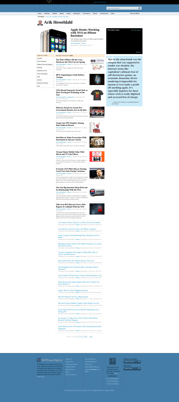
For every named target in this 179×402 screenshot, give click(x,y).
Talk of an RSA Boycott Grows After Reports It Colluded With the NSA (71, 205)
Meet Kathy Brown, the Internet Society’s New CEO (76, 261)
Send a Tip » (89, 364)
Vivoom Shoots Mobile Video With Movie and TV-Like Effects (70, 153)
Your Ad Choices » (90, 359)
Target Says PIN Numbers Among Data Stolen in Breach (70, 124)
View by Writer (134, 13)
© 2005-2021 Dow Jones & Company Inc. (77, 390)
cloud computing (42, 74)
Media (62, 13)
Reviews (47, 13)
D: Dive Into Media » (112, 381)
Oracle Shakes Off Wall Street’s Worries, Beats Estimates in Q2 (79, 275)
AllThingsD (49, 8)
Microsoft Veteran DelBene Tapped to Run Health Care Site (78, 303)
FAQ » (67, 372)
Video (112, 13)
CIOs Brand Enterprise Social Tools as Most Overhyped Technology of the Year (72, 92)
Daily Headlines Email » (92, 367)
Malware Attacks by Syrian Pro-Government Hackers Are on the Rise (71, 109)
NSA (38, 77)
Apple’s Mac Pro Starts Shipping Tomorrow (73, 290)
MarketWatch (57, 2)
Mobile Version (109, 390)
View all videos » (136, 30)
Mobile (55, 13)
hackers (39, 80)
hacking (39, 67)
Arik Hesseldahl (75, 43)
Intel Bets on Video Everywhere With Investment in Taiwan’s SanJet (71, 138)
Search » (138, 52)
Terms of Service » (71, 374)
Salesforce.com (42, 70)
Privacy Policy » (70, 369)
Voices (95, 13)
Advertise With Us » (91, 361)
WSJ (41, 2)
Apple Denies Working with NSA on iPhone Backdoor (85, 32)
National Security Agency (45, 64)
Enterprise (76, 13)
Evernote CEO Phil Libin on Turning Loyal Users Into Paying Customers (71, 170)
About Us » (68, 359)
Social (68, 13)
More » (116, 373)
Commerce (86, 13)
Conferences (104, 13)
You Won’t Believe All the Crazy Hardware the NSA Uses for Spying (70, 61)
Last (91, 337)
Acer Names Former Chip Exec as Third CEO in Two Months (79, 222)
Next (85, 337)
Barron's (66, 2)
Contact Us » (69, 361)
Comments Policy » (71, 364)
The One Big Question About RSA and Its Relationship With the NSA (71, 188)
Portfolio (75, 2)
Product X (82, 2)
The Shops (49, 1)
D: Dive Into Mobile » (112, 384)
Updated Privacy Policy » (99, 2)
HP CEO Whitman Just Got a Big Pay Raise (73, 297)
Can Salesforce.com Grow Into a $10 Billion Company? (77, 229)
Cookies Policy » (70, 367)
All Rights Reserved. (97, 390)
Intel (38, 86)
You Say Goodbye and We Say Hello (57, 16)
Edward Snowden (42, 83)
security (39, 58)
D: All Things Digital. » (113, 378)
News (40, 13)
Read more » (41, 376)
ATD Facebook (41, 61)
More (89, 2)
